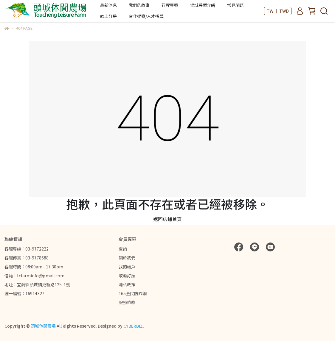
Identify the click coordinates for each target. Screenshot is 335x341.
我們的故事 (139, 5)
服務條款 (127, 302)
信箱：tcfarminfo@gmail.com (34, 276)
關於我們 (127, 258)
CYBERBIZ (133, 326)
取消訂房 (127, 276)
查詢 (123, 249)
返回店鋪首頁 (167, 219)
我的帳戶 (127, 267)
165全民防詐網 (133, 293)
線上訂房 (108, 16)
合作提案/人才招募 (146, 16)
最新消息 (108, 5)
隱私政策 (127, 284)
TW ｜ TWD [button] (278, 11)
